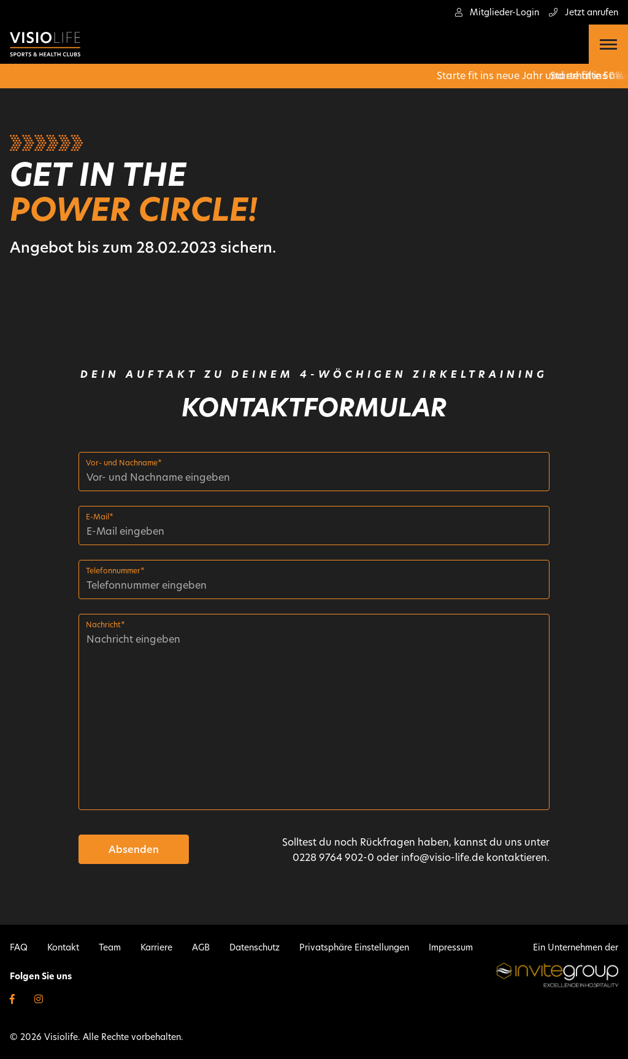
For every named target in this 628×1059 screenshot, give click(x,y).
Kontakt (63, 947)
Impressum (451, 947)
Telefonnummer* (115, 570)
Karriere (156, 947)
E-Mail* (99, 516)
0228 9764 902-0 (333, 858)
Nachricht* (105, 624)
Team (110, 947)
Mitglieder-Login (497, 12)
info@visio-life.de (442, 858)
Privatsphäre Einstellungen (354, 947)
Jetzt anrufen (583, 12)
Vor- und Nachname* (124, 462)
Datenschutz (254, 947)
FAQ (19, 947)
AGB (201, 947)
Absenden (134, 850)
